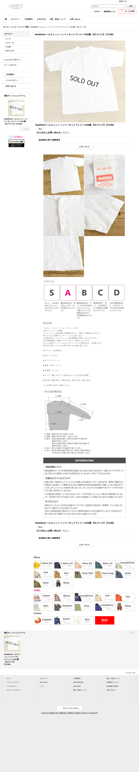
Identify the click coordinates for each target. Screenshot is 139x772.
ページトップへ (130, 673)
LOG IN (96, 11)
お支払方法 (77, 686)
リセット (25, 129)
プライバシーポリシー (13, 690)
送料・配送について (80, 690)
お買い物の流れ (78, 682)
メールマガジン (11, 80)
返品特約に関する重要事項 (49, 140)
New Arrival (43, 682)
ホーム (8, 678)
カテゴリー (43, 678)
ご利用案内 (9, 74)
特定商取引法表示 (112, 686)
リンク (42, 686)
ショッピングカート (13, 682)
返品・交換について (113, 678)
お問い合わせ (10, 86)
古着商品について (112, 682)
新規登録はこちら (110, 11)
